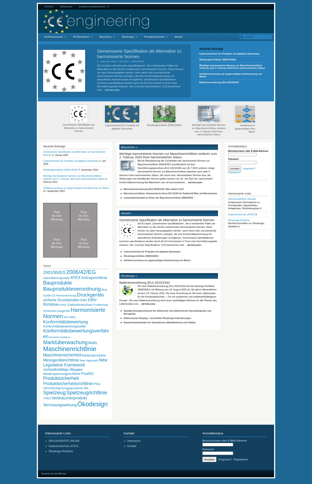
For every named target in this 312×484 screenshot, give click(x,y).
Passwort (233, 159)
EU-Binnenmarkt (53, 37)
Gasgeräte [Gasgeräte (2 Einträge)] (63, 310)
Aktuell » (126, 213)
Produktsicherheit (154, 37)
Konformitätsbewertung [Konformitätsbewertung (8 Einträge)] (65, 321)
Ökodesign (128, 37)
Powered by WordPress (53, 473)
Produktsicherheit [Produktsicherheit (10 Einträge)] (61, 378)
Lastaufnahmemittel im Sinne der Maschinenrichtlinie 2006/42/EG (158, 198)
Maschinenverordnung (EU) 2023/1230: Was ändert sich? (154, 189)
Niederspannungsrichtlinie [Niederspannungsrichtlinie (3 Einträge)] (62, 374)
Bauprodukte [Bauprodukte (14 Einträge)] (57, 283)
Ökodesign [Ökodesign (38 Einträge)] (92, 404)
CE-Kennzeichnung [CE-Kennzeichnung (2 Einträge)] (63, 295)
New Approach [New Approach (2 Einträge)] (89, 360)
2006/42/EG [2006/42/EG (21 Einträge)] (81, 272)
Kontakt (49, 7)
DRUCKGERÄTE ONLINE (242, 199)
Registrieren (234, 172)
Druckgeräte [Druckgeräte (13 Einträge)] (90, 295)
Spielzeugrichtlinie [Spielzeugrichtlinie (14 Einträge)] (86, 392)
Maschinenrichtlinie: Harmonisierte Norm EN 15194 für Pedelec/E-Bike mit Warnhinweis (170, 193)
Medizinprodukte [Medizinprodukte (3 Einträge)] (94, 355)
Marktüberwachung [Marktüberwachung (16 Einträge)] (65, 342)
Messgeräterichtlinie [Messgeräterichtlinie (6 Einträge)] (61, 360)
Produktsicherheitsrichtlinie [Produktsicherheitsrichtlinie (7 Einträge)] (68, 383)
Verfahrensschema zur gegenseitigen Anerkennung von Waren (252, 119)
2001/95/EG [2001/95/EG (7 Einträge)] (54, 272)
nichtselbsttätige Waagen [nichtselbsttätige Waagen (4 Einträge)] (63, 369)
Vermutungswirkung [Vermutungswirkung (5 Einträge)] (60, 405)
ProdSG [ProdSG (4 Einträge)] (87, 374)
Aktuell (179, 37)
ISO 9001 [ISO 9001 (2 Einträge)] (69, 317)
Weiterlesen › (112, 90)
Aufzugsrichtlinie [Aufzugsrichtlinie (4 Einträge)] (94, 278)
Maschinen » (129, 147)
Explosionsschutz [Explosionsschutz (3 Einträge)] (80, 304)
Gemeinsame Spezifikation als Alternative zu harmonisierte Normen (79, 118)
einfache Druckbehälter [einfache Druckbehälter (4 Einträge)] (61, 300)
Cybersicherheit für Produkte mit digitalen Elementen (229, 53)
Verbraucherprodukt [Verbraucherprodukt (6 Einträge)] (69, 398)
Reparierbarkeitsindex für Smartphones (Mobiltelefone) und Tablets (160, 322)
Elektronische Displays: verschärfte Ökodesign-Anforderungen (157, 318)
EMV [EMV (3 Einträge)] (84, 300)
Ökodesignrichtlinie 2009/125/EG (217, 59)
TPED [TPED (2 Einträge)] (47, 398)
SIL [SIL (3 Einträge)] (86, 388)
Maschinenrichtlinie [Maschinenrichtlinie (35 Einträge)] (69, 348)
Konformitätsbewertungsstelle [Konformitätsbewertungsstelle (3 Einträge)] (64, 326)
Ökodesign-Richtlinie (239, 220)
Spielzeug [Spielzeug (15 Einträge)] (54, 392)
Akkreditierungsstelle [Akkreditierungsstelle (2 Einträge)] (56, 278)
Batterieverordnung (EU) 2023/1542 (219, 82)
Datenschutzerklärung (92, 7)
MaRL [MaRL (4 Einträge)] (93, 343)
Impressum (66, 7)
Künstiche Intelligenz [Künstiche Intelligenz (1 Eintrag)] (59, 337)
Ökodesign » (129, 275)
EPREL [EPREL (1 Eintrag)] (63, 305)
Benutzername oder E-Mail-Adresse (248, 151)
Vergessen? (249, 168)
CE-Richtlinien (81, 37)
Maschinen (105, 37)
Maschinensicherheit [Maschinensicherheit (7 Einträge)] (62, 355)
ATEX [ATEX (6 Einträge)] (75, 277)
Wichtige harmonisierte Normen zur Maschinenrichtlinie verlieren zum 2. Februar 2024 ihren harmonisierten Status (232, 66)
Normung (138, 61)
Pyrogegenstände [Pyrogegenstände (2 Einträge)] (72, 388)
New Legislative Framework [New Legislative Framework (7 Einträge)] (75, 362)
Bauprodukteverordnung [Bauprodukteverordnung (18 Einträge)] (72, 289)
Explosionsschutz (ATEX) (241, 214)
